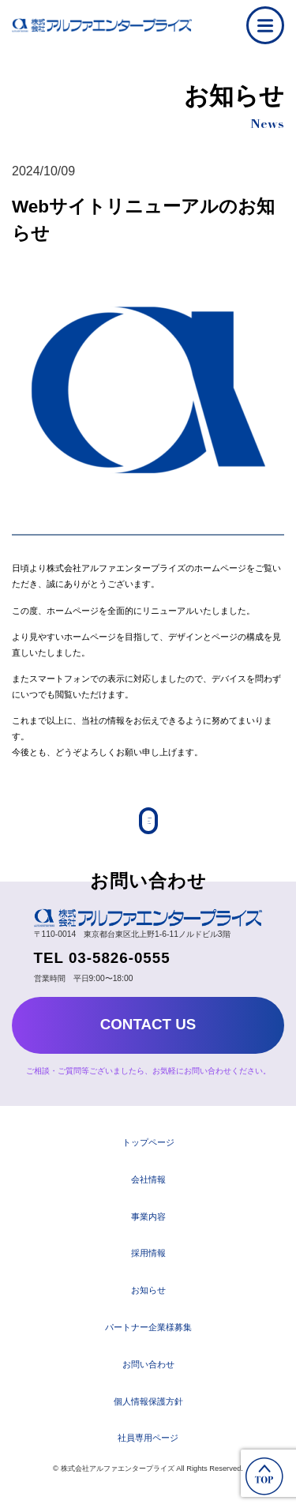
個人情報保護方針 (148, 1410)
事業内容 (148, 1225)
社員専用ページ (148, 1447)
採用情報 (148, 1262)
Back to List (147, 825)
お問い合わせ (148, 1373)
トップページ (148, 1151)
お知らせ (148, 1299)
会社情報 (148, 1188)
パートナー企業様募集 (148, 1336)
